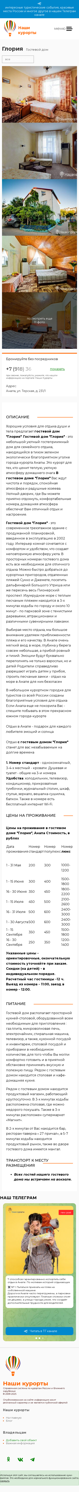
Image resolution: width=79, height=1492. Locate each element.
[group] (39, 1272)
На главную (14, 1416)
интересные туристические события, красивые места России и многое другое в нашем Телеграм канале (39, 9)
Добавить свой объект (21, 1439)
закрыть (4, 1480)
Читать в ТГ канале (40, 1330)
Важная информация (20, 1442)
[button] (36, 1337)
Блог (9, 1419)
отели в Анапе (17, 58)
